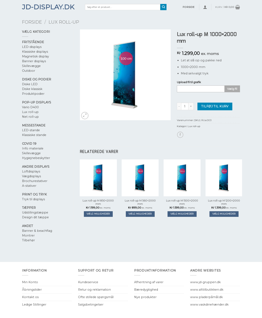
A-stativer (29, 186)
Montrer (28, 235)
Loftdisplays (31, 171)
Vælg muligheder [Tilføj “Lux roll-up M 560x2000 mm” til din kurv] (140, 213)
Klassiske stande (34, 135)
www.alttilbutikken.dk (206, 289)
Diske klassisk (32, 89)
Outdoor (28, 71)
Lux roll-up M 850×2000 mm (98, 202)
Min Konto (30, 282)
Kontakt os (30, 297)
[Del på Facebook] (180, 135)
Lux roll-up (64, 22)
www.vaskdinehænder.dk (209, 304)
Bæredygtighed (146, 289)
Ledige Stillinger (34, 304)
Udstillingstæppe (35, 212)
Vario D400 (30, 107)
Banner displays (34, 61)
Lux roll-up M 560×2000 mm (140, 202)
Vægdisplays (31, 176)
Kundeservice (88, 282)
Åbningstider (32, 289)
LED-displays (32, 47)
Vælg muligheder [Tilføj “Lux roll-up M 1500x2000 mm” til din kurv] (182, 213)
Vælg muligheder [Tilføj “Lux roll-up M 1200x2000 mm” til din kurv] (224, 213)
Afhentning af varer (148, 282)
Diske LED (30, 84)
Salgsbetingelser (90, 304)
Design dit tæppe (35, 217)
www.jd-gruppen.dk (205, 282)
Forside (32, 22)
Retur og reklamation (94, 289)
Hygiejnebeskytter (36, 158)
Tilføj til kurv (214, 106)
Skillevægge (31, 66)
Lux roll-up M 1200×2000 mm (224, 202)
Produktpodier (33, 94)
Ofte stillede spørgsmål (96, 297)
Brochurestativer (34, 181)
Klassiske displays (35, 51)
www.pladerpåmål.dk (206, 297)
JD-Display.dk (48, 7)
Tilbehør (28, 240)
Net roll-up (30, 117)
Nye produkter (145, 297)
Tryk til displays (33, 199)
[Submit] (163, 7)
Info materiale (32, 148)
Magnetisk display (35, 56)
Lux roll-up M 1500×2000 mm (182, 202)
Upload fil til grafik (189, 82)
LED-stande (31, 130)
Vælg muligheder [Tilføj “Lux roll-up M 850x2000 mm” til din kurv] (98, 213)
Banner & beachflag (37, 231)
